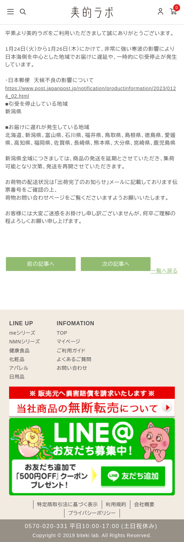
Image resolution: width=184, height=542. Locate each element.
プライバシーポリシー (92, 513)
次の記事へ (116, 264)
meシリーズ (22, 333)
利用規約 (116, 504)
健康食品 (19, 350)
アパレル (18, 368)
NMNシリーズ (24, 341)
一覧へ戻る (164, 271)
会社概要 (144, 504)
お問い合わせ (72, 368)
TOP (62, 333)
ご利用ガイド (71, 350)
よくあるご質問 (74, 359)
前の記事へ (41, 264)
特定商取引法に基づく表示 (67, 504)
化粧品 (16, 359)
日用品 (16, 377)
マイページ (68, 341)
